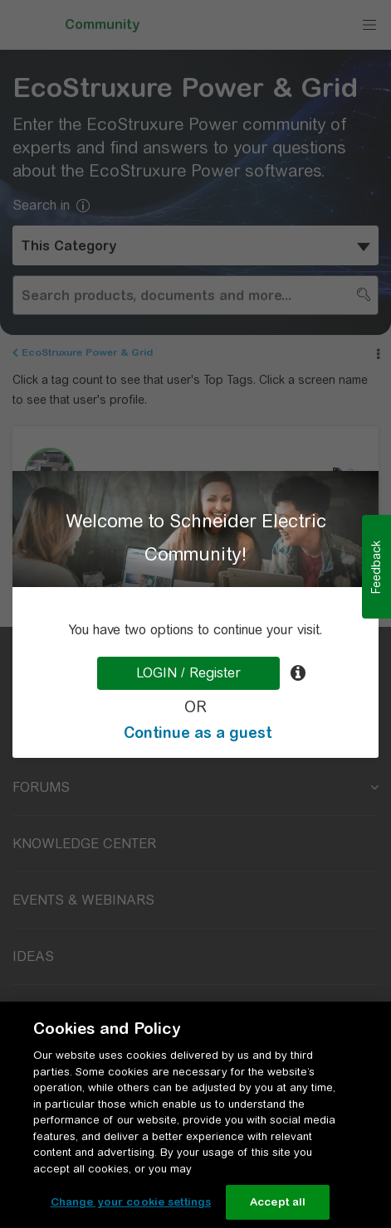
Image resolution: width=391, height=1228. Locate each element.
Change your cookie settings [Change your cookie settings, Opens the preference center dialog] (131, 1202)
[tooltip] (298, 673)
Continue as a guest (197, 732)
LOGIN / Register (188, 673)
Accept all (277, 1202)
